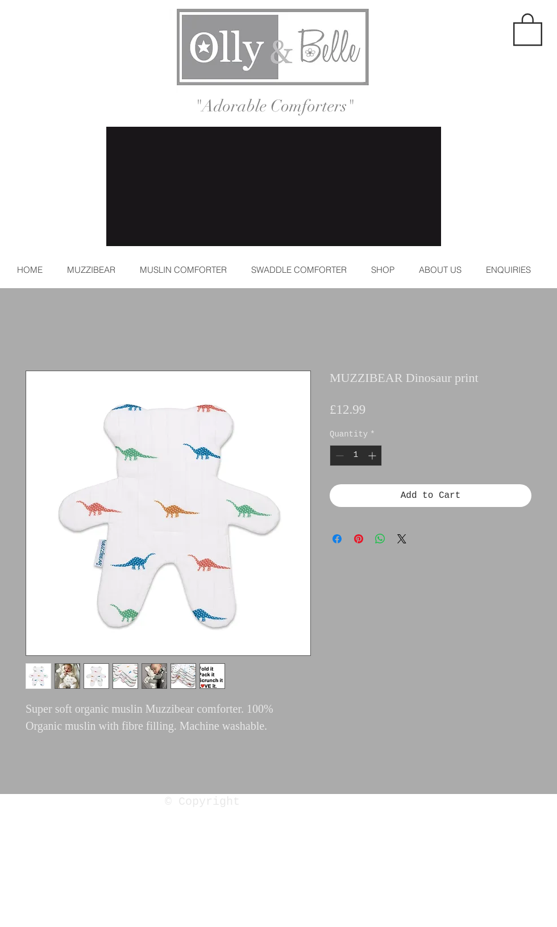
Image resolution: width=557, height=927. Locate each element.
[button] (527, 28)
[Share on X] (402, 539)
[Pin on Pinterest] (358, 539)
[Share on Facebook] (337, 539)
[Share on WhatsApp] (380, 539)
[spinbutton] (356, 455)
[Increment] (373, 455)
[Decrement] (338, 455)
